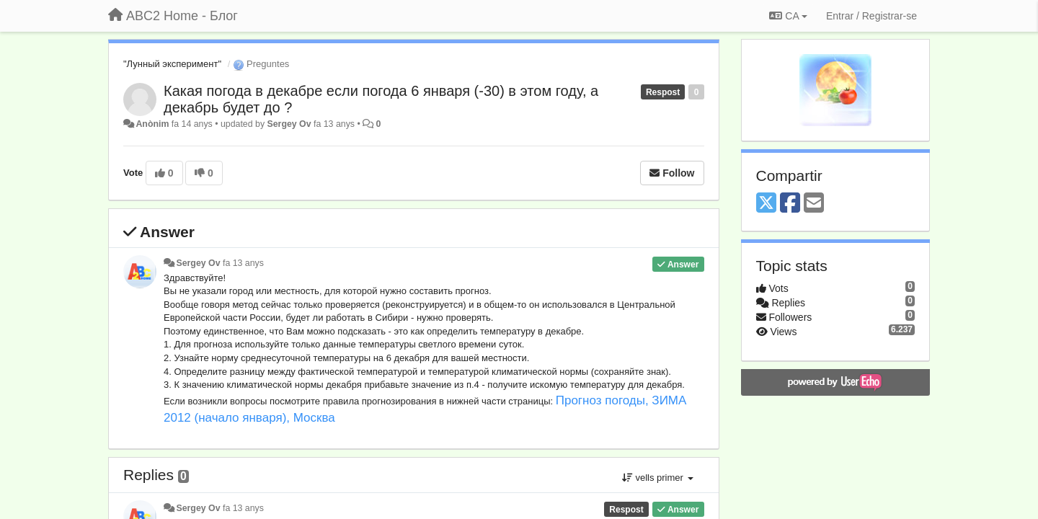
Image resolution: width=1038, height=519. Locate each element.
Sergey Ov (289, 124)
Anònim (152, 124)
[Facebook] (790, 203)
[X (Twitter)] (766, 203)
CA (788, 16)
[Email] (814, 203)
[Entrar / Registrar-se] (871, 16)
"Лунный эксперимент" (172, 63)
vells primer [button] (657, 477)
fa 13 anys (243, 263)
